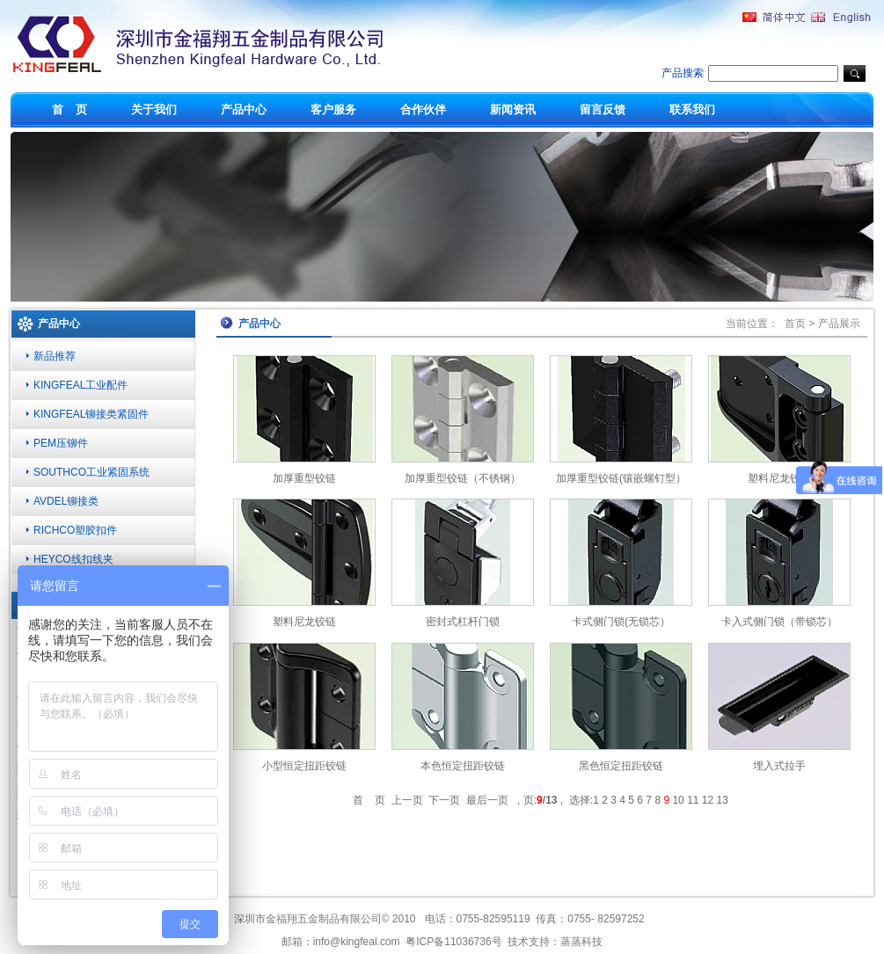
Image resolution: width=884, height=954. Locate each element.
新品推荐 (54, 356)
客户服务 (333, 109)
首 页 (69, 109)
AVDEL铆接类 (66, 501)
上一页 (407, 800)
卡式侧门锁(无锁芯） (621, 621)
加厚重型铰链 (304, 478)
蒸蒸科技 (581, 942)
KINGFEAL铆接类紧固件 (91, 414)
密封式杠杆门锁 (463, 621)
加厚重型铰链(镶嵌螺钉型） (621, 478)
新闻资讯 (513, 109)
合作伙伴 (423, 109)
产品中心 (244, 109)
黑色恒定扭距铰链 (621, 766)
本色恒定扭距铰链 (462, 766)
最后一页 (487, 800)
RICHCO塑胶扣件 (75, 530)
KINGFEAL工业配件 (80, 385)
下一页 (444, 800)
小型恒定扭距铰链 (304, 766)
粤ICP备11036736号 (453, 942)
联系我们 (692, 109)
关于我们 (154, 109)
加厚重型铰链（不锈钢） (463, 478)
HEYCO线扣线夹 (73, 559)
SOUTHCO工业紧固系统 (91, 472)
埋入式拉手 (779, 766)
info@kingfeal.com (356, 942)
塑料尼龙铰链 (779, 478)
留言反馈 (602, 109)
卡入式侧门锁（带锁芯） (779, 621)
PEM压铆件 (60, 443)
